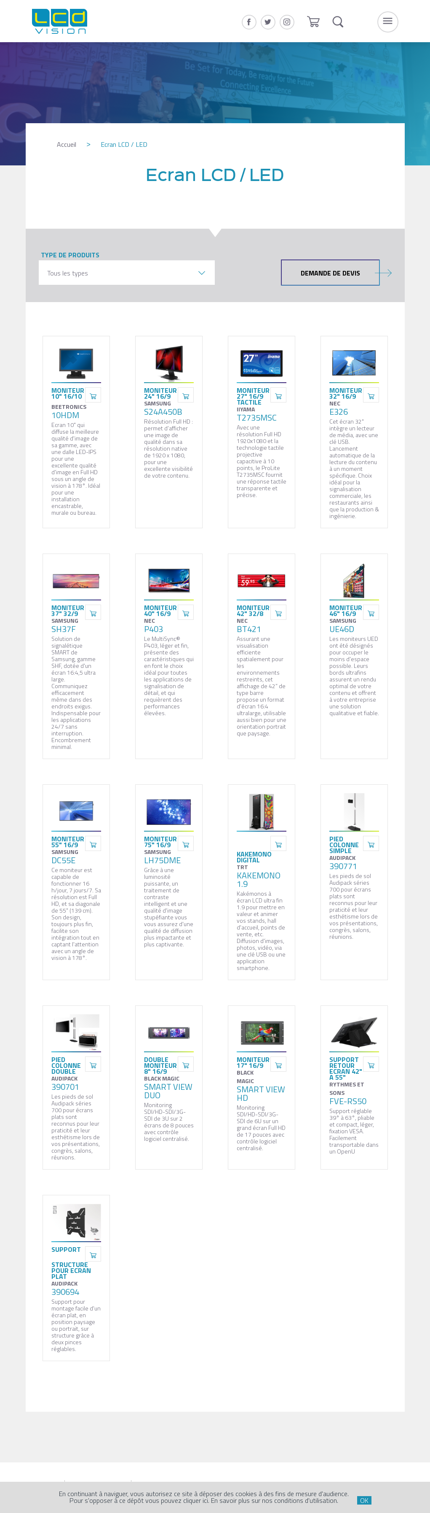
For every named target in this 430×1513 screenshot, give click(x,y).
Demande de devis (340, 272)
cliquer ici (195, 1500)
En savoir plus (230, 1500)
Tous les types (67, 273)
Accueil (66, 144)
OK (364, 1500)
